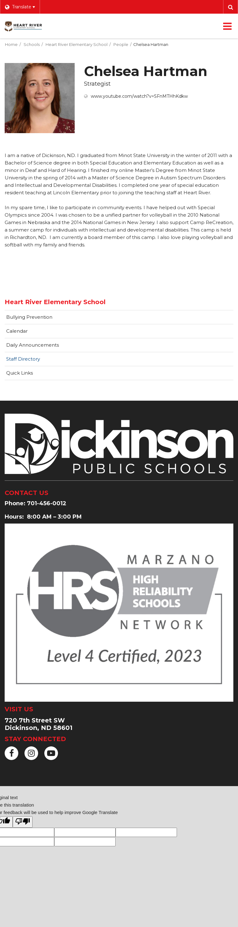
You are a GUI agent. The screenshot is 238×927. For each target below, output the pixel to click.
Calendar (17, 331)
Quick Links (19, 373)
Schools (32, 44)
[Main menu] (227, 26)
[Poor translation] (23, 822)
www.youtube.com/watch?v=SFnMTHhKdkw (139, 96)
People (120, 44)
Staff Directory (23, 359)
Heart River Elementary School (77, 44)
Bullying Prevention (29, 317)
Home (11, 44)
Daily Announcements (32, 345)
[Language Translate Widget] (20, 7)
